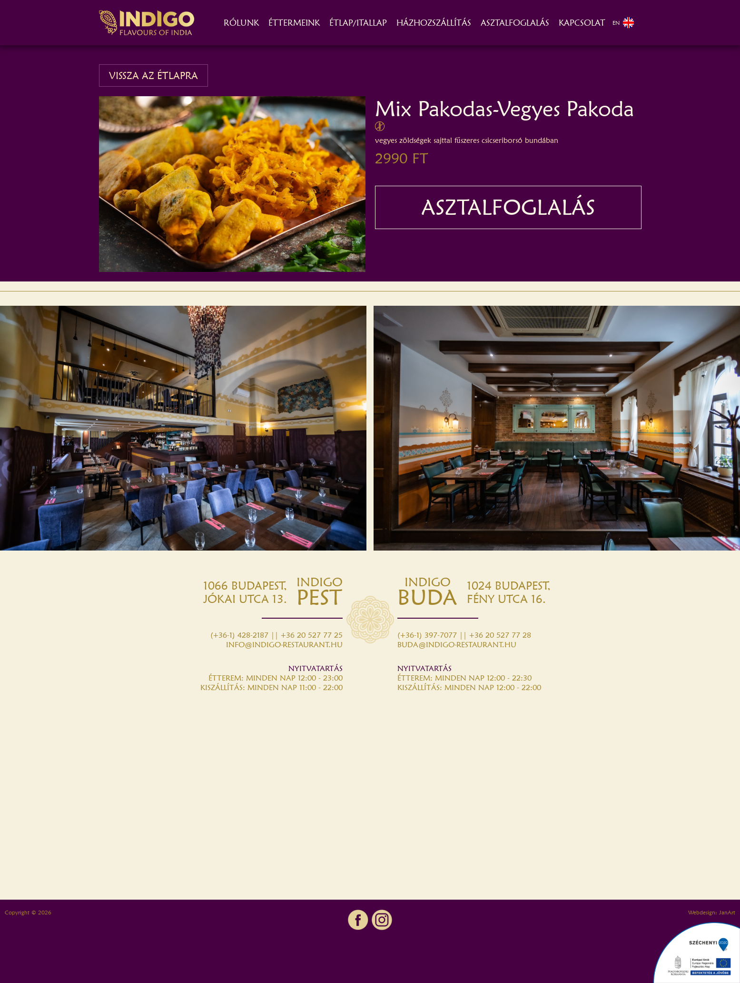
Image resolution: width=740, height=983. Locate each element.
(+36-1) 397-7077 (427, 635)
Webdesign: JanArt (711, 912)
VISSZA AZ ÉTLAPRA (153, 75)
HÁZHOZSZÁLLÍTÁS (433, 23)
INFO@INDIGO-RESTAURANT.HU (284, 644)
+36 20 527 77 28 (500, 635)
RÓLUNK (241, 23)
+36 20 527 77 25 (312, 635)
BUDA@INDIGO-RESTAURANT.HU (456, 644)
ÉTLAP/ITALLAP (358, 23)
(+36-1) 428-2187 (239, 635)
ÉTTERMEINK (294, 23)
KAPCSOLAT (582, 23)
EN (623, 23)
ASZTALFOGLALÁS (515, 23)
